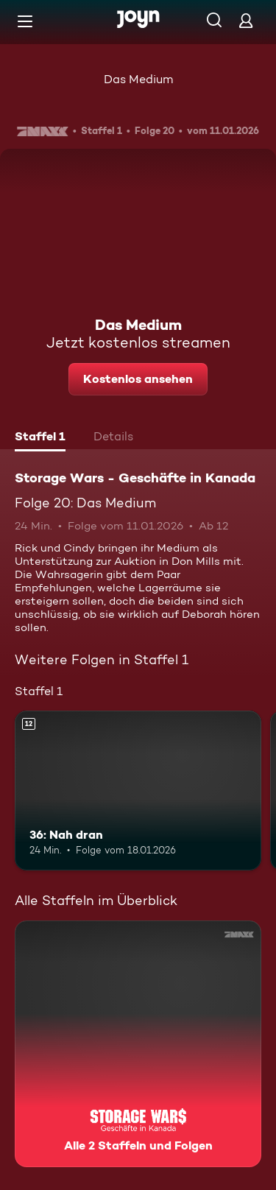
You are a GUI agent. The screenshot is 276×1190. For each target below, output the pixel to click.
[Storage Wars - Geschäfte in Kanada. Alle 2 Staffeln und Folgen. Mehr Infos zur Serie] (138, 1043)
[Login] (246, 20)
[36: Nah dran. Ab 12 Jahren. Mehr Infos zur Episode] (138, 791)
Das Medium (138, 79)
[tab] (40, 438)
